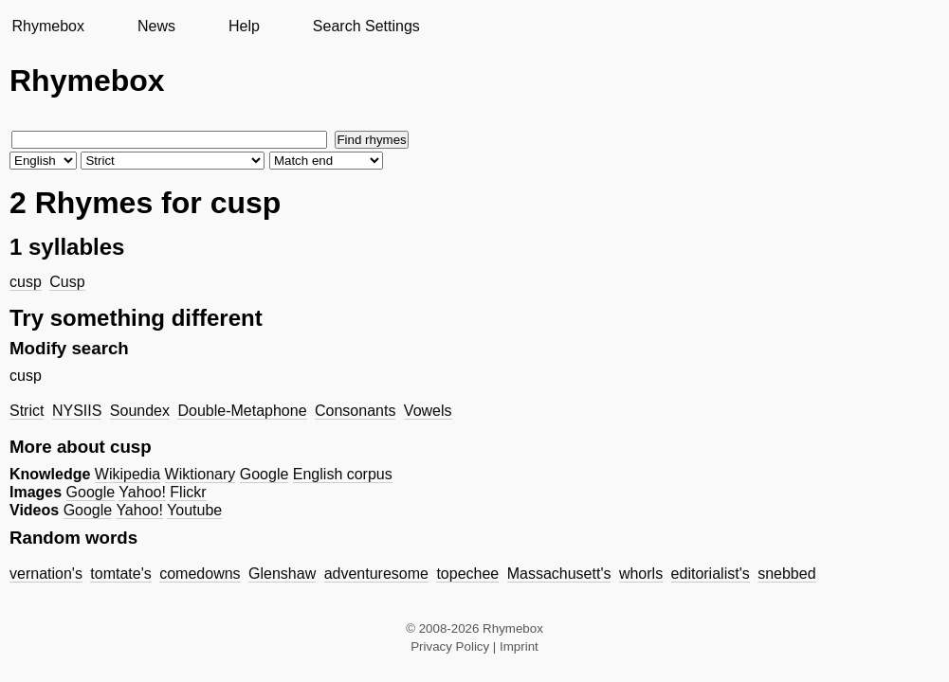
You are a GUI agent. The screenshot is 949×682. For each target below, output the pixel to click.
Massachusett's (559, 573)
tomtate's (120, 573)
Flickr (188, 492)
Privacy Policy (450, 646)
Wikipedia (127, 474)
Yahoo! (142, 492)
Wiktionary (200, 474)
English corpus (342, 474)
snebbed (786, 573)
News (156, 26)
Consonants (355, 411)
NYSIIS (76, 411)
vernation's (45, 573)
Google (264, 474)
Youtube (194, 510)
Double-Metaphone (241, 411)
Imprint (519, 646)
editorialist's (710, 573)
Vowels (428, 411)
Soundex (140, 411)
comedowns (199, 573)
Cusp (66, 282)
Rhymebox (47, 26)
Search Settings (366, 26)
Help (244, 26)
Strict (26, 411)
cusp (25, 282)
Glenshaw (282, 573)
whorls (641, 573)
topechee (467, 573)
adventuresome (376, 573)
